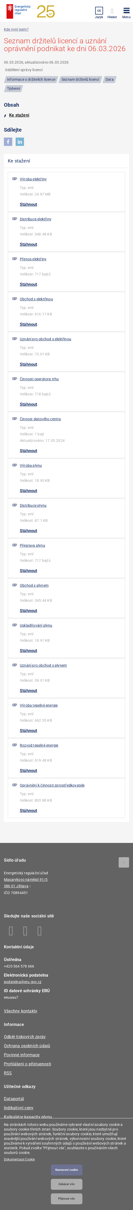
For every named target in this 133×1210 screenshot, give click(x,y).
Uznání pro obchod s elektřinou (45, 339)
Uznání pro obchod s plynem (43, 665)
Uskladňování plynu (36, 625)
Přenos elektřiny (33, 259)
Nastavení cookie (66, 1170)
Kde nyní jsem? (16, 29)
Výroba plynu (31, 465)
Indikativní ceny (18, 1107)
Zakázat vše (66, 1184)
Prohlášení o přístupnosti (27, 1064)
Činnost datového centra (40, 419)
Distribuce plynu (33, 505)
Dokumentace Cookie (19, 1159)
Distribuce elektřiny (35, 219)
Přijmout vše (66, 1198)
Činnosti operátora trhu (39, 379)
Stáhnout (28, 204)
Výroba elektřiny (33, 179)
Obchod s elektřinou (36, 299)
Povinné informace (21, 1054)
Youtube (40, 931)
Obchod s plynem (34, 585)
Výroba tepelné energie (39, 705)
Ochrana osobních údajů (27, 1045)
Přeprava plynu (32, 545)
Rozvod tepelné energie (39, 745)
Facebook (11, 931)
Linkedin (25, 931)
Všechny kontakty (20, 1011)
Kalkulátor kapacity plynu (28, 1116)
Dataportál (14, 1098)
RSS (8, 1073)
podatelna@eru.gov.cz (22, 982)
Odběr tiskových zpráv (25, 1036)
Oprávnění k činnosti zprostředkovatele (52, 785)
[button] (126, 12)
